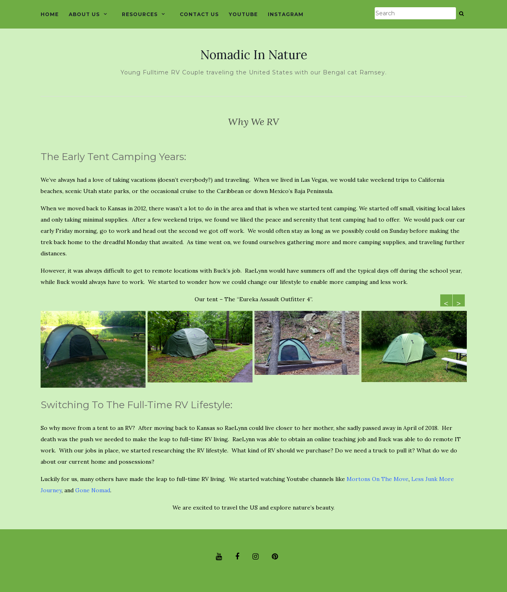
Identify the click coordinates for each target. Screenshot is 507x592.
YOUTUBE (243, 14)
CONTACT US (199, 14)
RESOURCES (140, 14)
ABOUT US (84, 14)
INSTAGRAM (286, 14)
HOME (50, 14)
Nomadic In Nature (253, 55)
